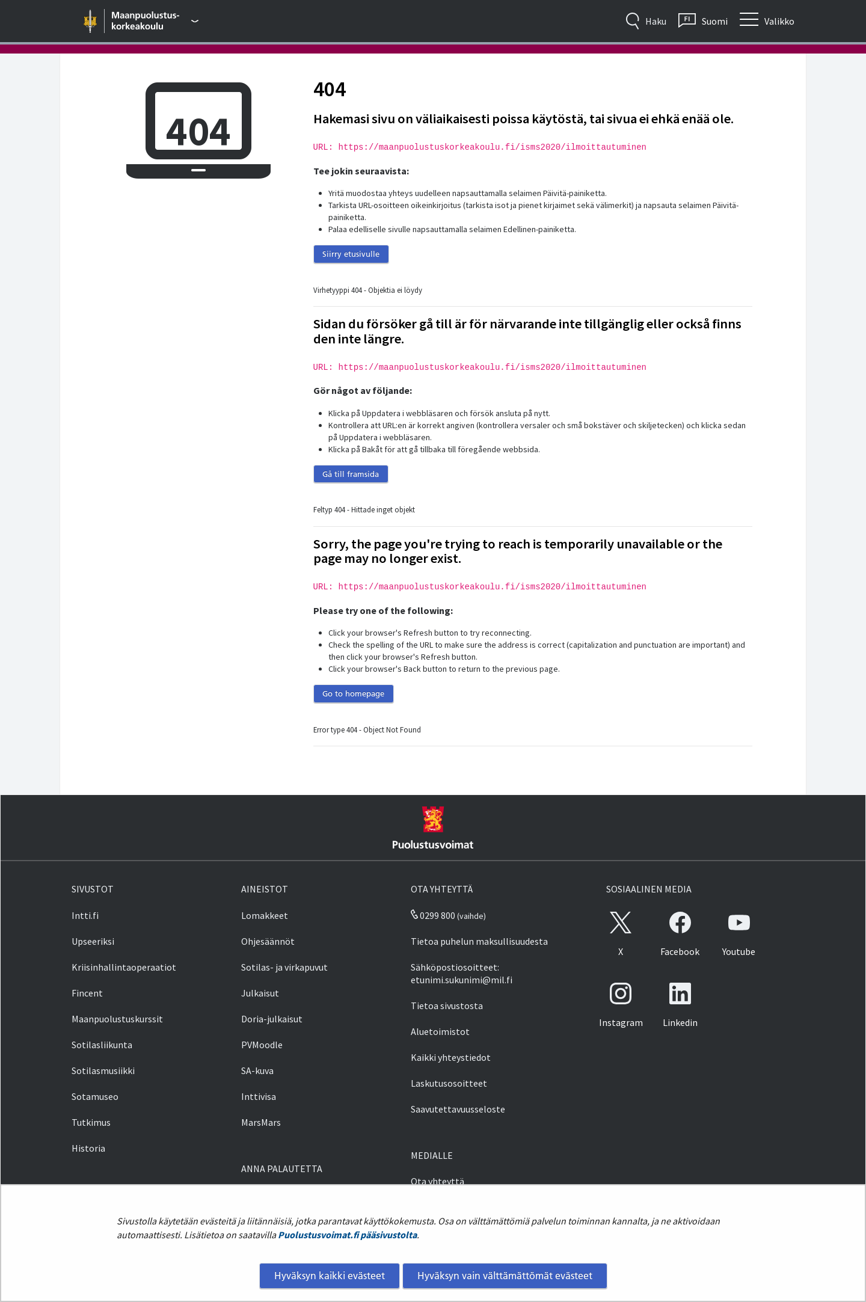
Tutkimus (91, 1122)
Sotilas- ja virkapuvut (284, 967)
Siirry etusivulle (350, 254)
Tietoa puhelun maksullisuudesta (479, 941)
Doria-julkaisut (271, 1019)
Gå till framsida (350, 474)
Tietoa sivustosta (447, 1006)
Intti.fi (85, 915)
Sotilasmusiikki (103, 1070)
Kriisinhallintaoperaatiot (124, 967)
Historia (88, 1148)
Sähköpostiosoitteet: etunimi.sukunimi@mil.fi (461, 973)
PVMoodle (262, 1045)
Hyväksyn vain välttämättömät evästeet (504, 1276)
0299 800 (433, 915)
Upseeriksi (93, 941)
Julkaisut (260, 993)
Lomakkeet (264, 915)
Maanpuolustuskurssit (117, 1019)
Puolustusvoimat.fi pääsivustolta (347, 1235)
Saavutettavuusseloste (458, 1109)
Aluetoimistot (440, 1031)
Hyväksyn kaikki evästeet (329, 1276)
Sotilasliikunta (102, 1045)
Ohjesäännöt (268, 941)
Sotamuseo (95, 1096)
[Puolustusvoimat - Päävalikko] (155, 21)
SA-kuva (257, 1070)
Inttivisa (258, 1096)
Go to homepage (353, 693)
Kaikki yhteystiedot (451, 1057)
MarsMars (261, 1122)
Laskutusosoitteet (449, 1083)
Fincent (87, 993)
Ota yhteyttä (437, 1181)
